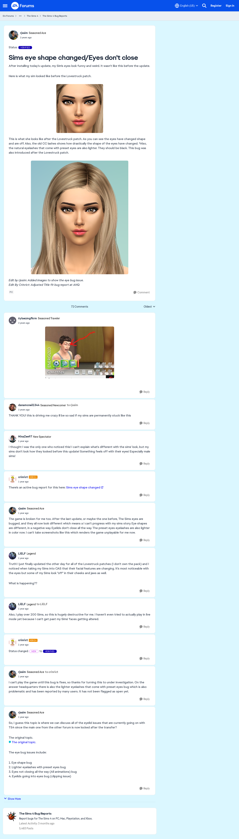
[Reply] (144, 392)
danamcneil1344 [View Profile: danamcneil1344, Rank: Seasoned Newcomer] (28, 405)
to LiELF (42, 604)
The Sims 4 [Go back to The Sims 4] (32, 15)
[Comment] (141, 292)
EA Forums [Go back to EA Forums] (8, 15)
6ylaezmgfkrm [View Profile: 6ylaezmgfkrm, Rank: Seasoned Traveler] (27, 318)
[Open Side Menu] (5, 6)
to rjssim (72, 405)
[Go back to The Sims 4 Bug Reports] (55, 814)
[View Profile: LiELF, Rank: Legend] (12, 555)
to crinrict (51, 672)
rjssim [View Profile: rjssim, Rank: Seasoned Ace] (24, 33)
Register (216, 5)
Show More (12, 799)
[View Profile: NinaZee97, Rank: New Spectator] (12, 439)
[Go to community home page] (22, 5)
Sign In (230, 5)
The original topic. (24, 742)
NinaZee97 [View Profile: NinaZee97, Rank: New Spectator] (25, 436)
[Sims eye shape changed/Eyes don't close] (39, 323)
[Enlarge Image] (79, 108)
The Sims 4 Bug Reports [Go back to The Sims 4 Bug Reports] (54, 15)
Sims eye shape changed (83, 487)
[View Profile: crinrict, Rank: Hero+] (12, 479)
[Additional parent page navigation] (20, 16)
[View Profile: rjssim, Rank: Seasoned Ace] (13, 35)
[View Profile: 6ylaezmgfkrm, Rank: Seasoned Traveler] (12, 320)
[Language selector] (186, 5)
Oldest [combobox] (149, 307)
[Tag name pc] (11, 292)
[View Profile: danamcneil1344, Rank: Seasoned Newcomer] (12, 407)
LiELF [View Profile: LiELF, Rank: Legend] (22, 553)
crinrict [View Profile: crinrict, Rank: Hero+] (23, 477)
